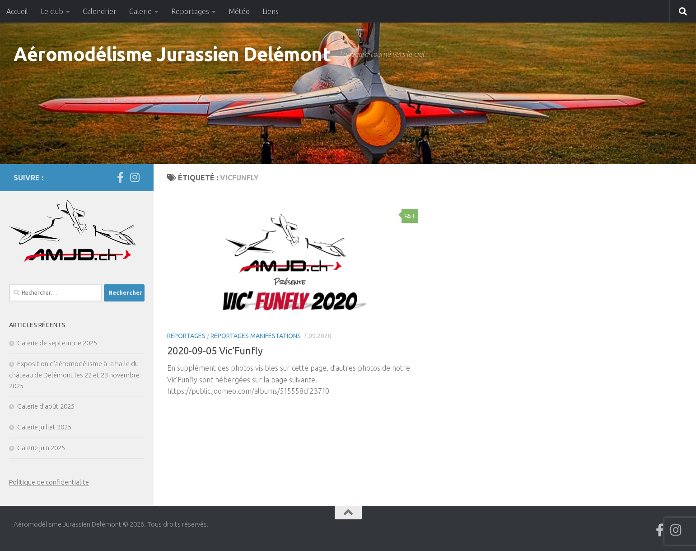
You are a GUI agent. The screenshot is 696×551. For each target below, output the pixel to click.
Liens (270, 11)
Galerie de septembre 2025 (57, 343)
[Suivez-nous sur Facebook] (120, 177)
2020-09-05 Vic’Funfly (215, 350)
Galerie (140, 11)
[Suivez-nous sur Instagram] (134, 177)
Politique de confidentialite (49, 482)
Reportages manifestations (255, 335)
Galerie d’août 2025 (46, 406)
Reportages (190, 11)
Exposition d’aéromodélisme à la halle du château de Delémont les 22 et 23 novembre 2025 (74, 375)
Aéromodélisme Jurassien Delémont (172, 54)
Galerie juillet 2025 (44, 427)
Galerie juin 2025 (41, 448)
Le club (52, 11)
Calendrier (100, 11)
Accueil (17, 11)
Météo (239, 11)
